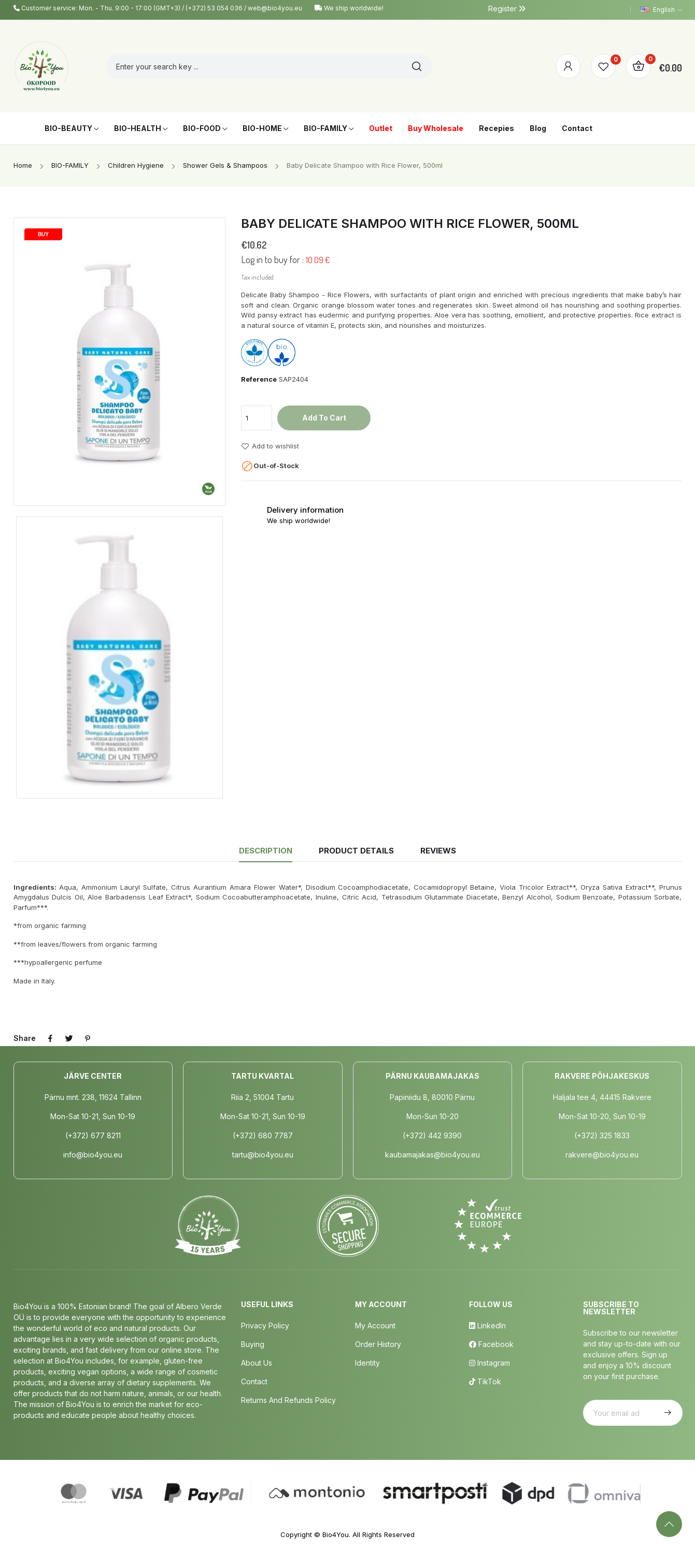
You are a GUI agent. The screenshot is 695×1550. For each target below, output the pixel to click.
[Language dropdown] (661, 10)
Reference (259, 379)
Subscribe (666, 1413)
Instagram (489, 1362)
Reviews (438, 851)
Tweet (69, 1038)
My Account (375, 1325)
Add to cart (324, 417)
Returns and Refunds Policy (288, 1400)
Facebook (491, 1344)
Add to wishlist (270, 446)
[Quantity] (256, 417)
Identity (367, 1362)
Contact (254, 1381)
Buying (252, 1344)
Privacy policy (265, 1325)
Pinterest (87, 1038)
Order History (378, 1344)
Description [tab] (265, 851)
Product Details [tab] (356, 851)
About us (256, 1362)
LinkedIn (487, 1325)
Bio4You (335, 1534)
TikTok (485, 1381)
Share (50, 1038)
